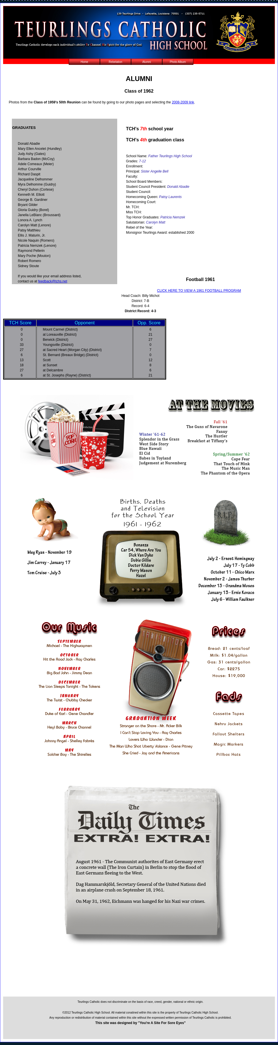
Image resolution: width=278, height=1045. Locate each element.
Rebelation (115, 61)
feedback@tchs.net (52, 281)
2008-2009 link (183, 102)
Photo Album (178, 61)
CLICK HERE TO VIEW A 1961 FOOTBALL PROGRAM (199, 291)
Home (84, 61)
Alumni (146, 61)
